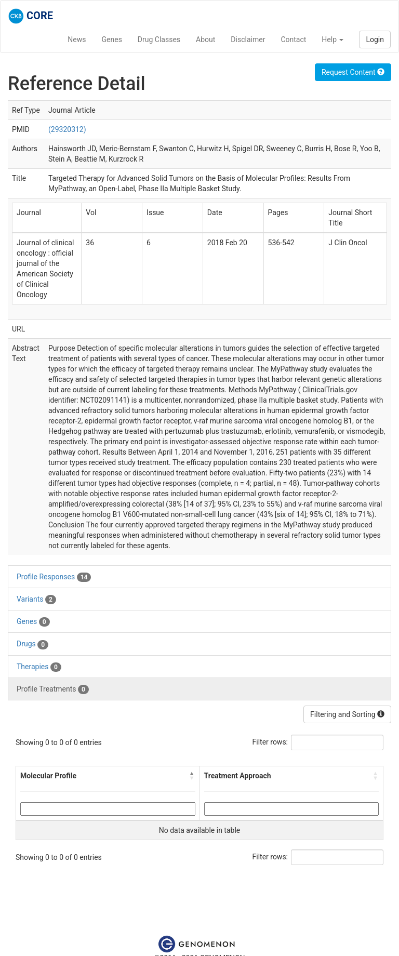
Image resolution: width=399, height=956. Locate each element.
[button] (192, 776)
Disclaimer (248, 39)
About (205, 39)
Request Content (353, 72)
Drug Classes (159, 39)
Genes (112, 39)
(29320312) (67, 129)
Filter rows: (270, 742)
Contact (293, 39)
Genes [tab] (33, 622)
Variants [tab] (36, 599)
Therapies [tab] (39, 667)
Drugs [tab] (32, 644)
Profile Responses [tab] (54, 577)
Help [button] (332, 39)
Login (375, 39)
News (77, 39)
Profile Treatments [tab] (53, 689)
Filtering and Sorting (347, 714)
